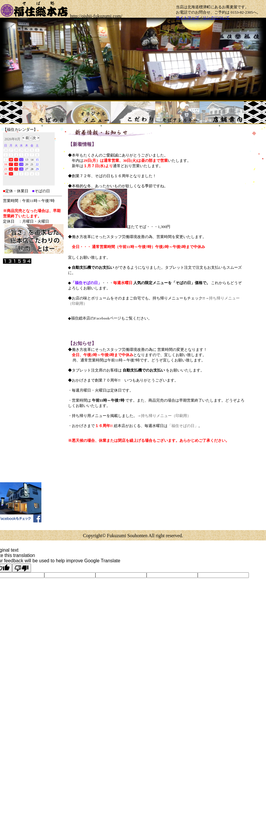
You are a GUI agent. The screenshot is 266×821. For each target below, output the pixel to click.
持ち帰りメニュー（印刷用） (166, 415)
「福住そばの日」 (183, 425)
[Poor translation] (21, 567)
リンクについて (216, 17)
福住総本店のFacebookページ (96, 318)
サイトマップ (187, 17)
